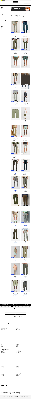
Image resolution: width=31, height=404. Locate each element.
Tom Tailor (2, 342)
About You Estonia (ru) (3, 380)
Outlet (2, 0)
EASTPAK (2, 343)
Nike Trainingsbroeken (3, 337)
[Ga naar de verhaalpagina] (25, 81)
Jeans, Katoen (2, 363)
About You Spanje (2, 372)
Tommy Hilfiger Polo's (3, 335)
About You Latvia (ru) (18, 380)
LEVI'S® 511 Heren (17, 335)
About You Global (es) (18, 372)
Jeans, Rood (17, 358)
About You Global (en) (18, 371)
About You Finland (17, 373)
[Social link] (1, 388)
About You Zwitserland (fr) (18, 374)
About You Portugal (2, 379)
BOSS (1, 345)
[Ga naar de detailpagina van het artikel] (15, 29)
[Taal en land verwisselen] (29, 0)
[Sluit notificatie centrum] (27, 2)
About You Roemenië (18, 379)
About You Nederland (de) (3, 371)
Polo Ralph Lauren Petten (3, 334)
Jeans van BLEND (17, 351)
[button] (23, 13)
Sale (15, 15)
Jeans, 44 (2, 364)
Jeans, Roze (2, 359)
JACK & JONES (17, 341)
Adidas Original (17, 343)
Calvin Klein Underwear (18, 344)
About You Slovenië (17, 381)
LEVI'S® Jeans (17, 334)
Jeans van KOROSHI (2, 351)
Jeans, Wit (17, 357)
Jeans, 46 (16, 364)
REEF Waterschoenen (3, 336)
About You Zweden (2, 382)
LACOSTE (2, 344)
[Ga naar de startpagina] (15, 2)
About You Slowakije (3, 381)
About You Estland (2, 373)
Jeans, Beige (2, 357)
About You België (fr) (3, 374)
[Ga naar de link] (20, 9)
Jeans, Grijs (17, 356)
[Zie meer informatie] (15, 36)
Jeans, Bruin (2, 358)
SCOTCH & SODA (17, 345)
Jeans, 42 (16, 363)
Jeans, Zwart (2, 356)
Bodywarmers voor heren (18, 336)
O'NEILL (16, 342)
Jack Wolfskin (2, 341)
